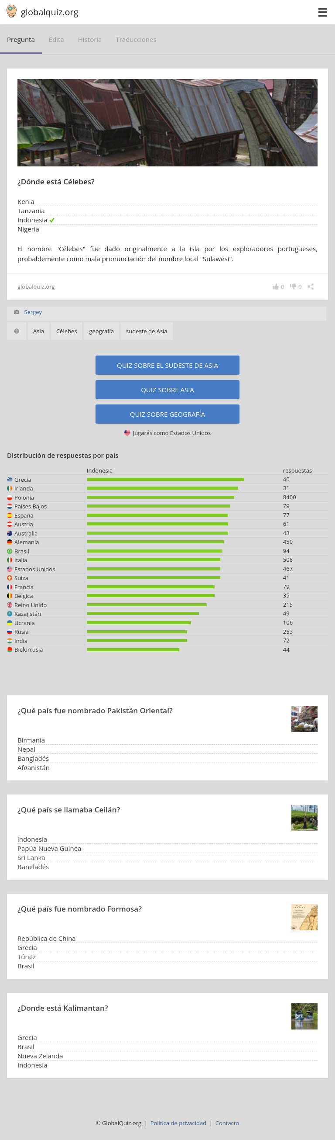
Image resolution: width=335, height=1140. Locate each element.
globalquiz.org (50, 12)
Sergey (33, 312)
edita (56, 39)
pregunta (21, 39)
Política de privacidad (178, 1123)
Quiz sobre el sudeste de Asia (167, 365)
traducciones (136, 39)
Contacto (227, 1123)
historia (90, 39)
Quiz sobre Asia (167, 389)
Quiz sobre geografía (167, 414)
